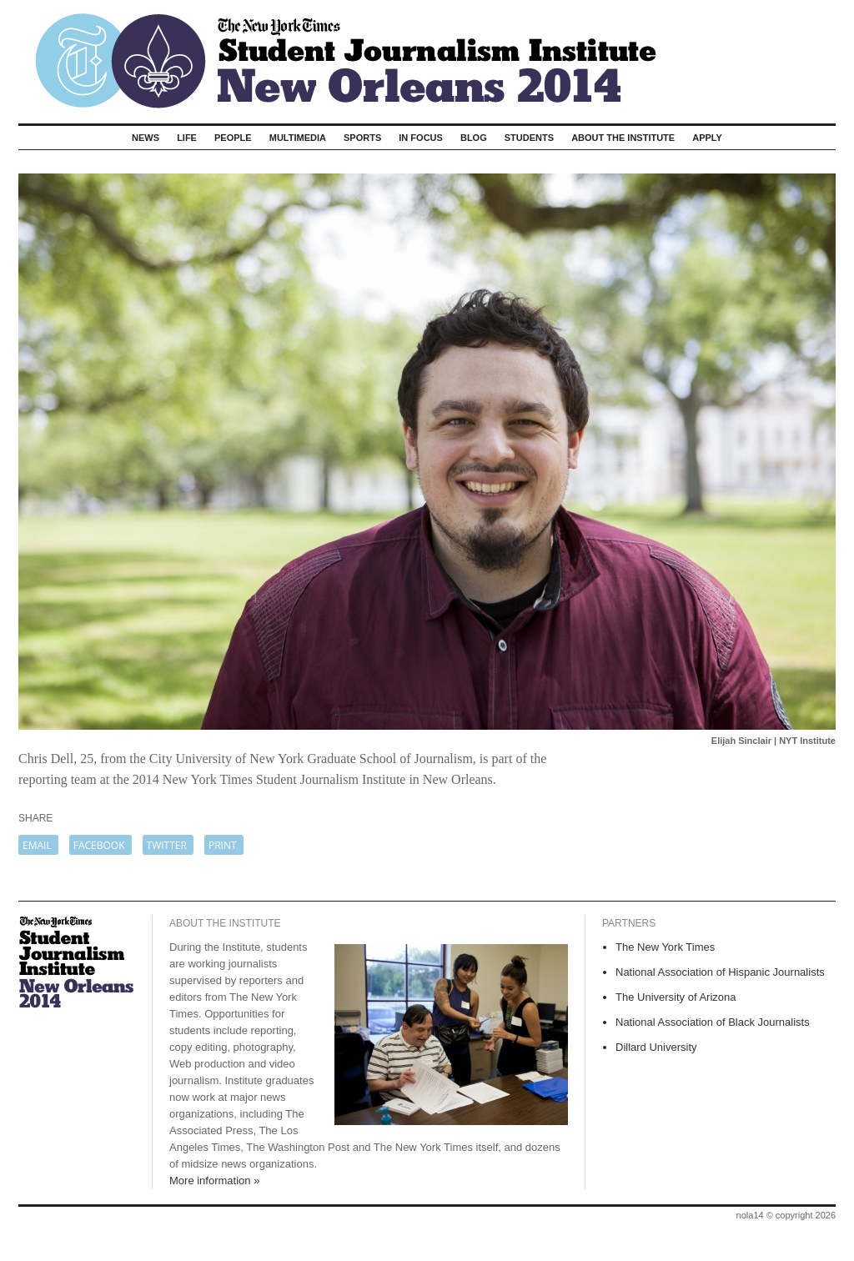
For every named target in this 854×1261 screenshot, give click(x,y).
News (145, 138)
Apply (707, 138)
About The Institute (623, 138)
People (233, 138)
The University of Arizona (675, 997)
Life (187, 138)
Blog (473, 138)
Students (529, 138)
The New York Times (665, 947)
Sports (362, 138)
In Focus (421, 138)
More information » (214, 1180)
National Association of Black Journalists (712, 1022)
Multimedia (297, 138)
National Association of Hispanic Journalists (720, 972)
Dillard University (656, 1047)
